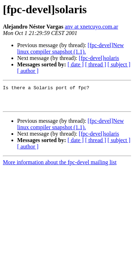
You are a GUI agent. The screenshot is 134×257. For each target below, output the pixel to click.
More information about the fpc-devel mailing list (59, 166)
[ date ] (76, 64)
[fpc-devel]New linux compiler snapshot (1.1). (70, 48)
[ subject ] (119, 64)
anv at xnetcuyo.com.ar (91, 27)
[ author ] (28, 71)
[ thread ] (95, 64)
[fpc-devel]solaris (99, 58)
